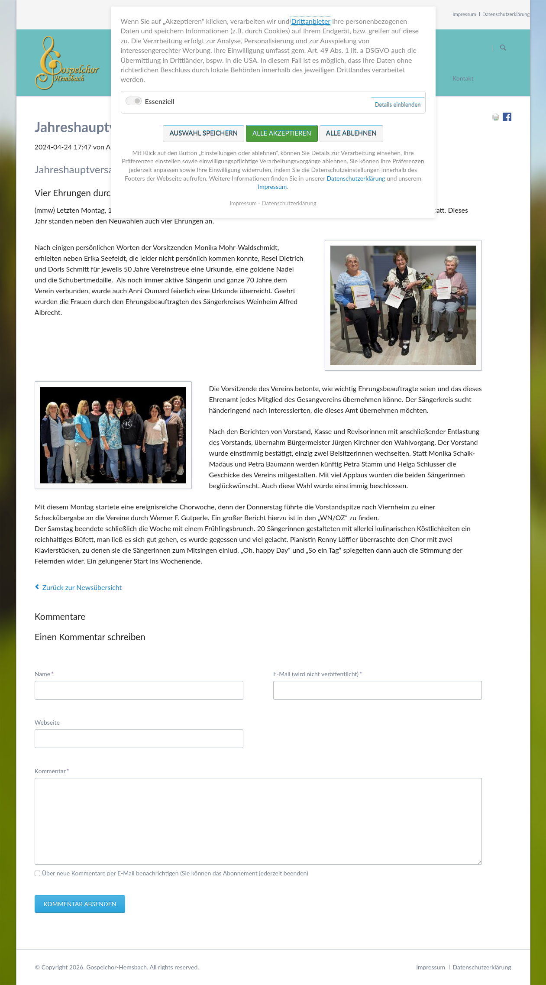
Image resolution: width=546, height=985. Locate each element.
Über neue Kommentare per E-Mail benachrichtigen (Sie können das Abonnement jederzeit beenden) (175, 873)
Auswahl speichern (203, 131)
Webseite (47, 722)
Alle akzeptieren (281, 131)
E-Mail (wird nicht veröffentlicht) (317, 673)
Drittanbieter (310, 19)
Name (48, 673)
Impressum (464, 14)
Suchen (503, 48)
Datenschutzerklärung (506, 14)
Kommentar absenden (80, 903)
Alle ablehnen (351, 131)
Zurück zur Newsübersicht (82, 587)
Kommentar (52, 770)
